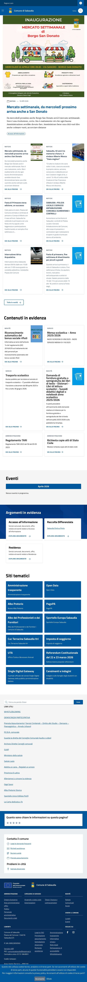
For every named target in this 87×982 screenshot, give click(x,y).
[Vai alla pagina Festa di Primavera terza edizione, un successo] (12, 240)
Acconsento (39, 978)
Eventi (67, 921)
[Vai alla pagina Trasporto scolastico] (14, 425)
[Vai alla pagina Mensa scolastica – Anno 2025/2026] (55, 361)
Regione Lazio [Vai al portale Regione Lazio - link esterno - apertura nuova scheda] (8, 3)
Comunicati (69, 902)
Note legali (54, 944)
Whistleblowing (56, 954)
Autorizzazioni (29, 902)
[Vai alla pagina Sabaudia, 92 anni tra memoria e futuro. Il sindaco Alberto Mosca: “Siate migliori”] (54, 188)
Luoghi (67, 918)
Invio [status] (78, 702)
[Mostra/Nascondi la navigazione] (2, 10)
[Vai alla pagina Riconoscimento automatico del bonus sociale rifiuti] (12, 361)
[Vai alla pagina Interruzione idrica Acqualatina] (12, 289)
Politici (6, 908)
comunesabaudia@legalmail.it (19, 951)
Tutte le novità (14, 302)
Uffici (6, 905)
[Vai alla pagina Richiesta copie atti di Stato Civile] (55, 451)
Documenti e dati (10, 918)
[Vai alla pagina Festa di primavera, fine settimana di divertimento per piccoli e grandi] (54, 289)
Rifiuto (49, 978)
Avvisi (67, 905)
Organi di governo (10, 899)
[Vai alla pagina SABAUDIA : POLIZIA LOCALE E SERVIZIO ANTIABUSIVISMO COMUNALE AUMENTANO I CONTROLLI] (54, 240)
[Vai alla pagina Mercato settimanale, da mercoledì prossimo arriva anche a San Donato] (12, 188)
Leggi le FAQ (39, 932)
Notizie (68, 899)
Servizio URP (9, 948)
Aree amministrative (11, 902)
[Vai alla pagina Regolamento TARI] (14, 451)
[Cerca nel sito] (80, 10)
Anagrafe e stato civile (32, 899)
